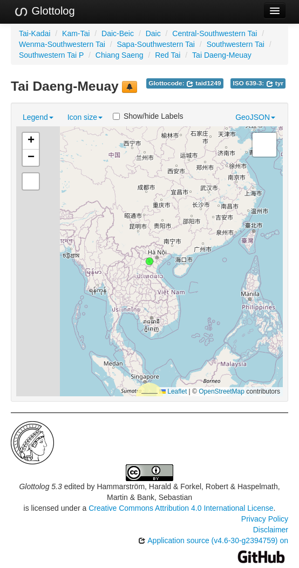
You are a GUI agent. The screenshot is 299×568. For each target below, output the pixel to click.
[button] (149, 261)
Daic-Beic (117, 33)
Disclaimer (270, 529)
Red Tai (167, 55)
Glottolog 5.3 (40, 486)
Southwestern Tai (235, 44)
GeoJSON (255, 117)
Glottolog (44, 11)
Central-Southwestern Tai (214, 33)
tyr (274, 83)
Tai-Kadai (34, 33)
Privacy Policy (264, 519)
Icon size (85, 117)
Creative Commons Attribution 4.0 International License (181, 508)
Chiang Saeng (120, 55)
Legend (38, 117)
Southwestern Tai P (51, 55)
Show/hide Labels (148, 116)
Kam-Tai (76, 33)
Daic (153, 33)
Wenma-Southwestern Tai (62, 44)
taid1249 (203, 83)
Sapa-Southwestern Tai (156, 44)
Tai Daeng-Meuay (222, 55)
